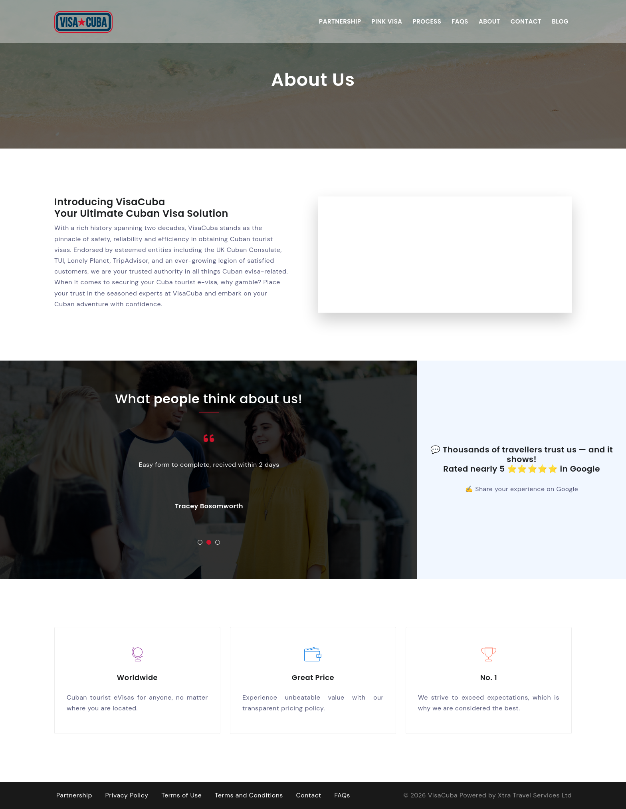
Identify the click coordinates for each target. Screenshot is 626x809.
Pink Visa (387, 21)
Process (427, 21)
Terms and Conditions (249, 795)
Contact (526, 21)
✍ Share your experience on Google (521, 489)
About (489, 21)
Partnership (340, 21)
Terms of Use (181, 795)
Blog (560, 21)
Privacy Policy (127, 795)
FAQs (460, 21)
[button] (200, 542)
